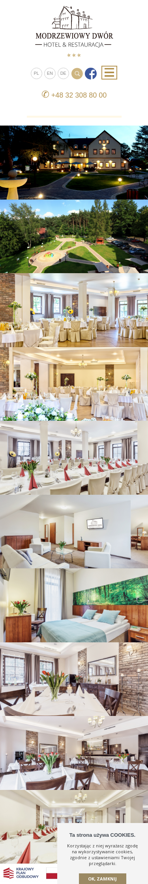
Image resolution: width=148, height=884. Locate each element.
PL (36, 73)
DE (63, 73)
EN (50, 73)
